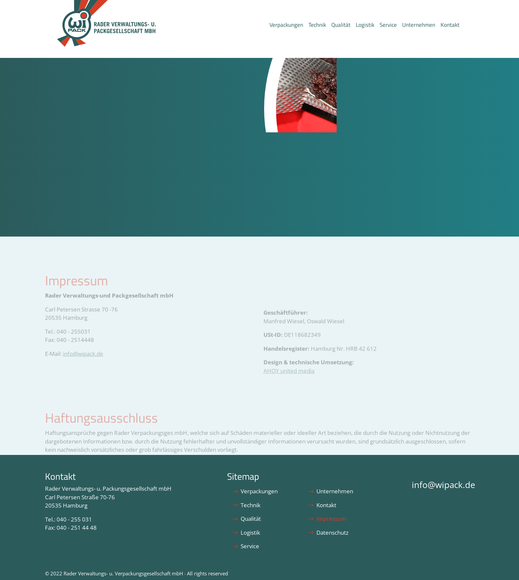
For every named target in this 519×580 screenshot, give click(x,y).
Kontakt (450, 25)
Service (388, 25)
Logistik (365, 25)
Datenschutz (328, 532)
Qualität (341, 25)
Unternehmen (418, 25)
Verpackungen (286, 25)
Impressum (327, 518)
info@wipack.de (443, 485)
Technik (317, 25)
